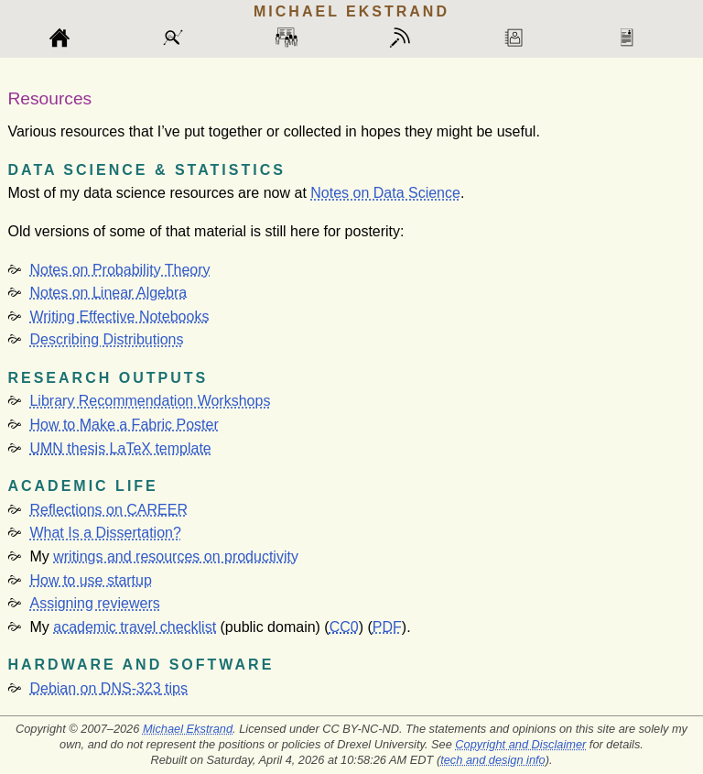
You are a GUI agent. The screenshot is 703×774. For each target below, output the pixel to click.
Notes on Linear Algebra (108, 292)
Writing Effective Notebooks (119, 316)
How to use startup (90, 580)
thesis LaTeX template (120, 448)
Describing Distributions (106, 339)
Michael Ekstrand (188, 729)
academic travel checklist (134, 627)
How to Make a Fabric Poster (123, 424)
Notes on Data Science (385, 193)
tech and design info (493, 760)
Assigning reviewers (94, 603)
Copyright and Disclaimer (520, 744)
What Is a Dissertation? (104, 532)
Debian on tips (108, 688)
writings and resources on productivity (175, 556)
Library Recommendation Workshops (149, 401)
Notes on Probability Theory (119, 270)
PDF (387, 627)
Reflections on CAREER (108, 510)
